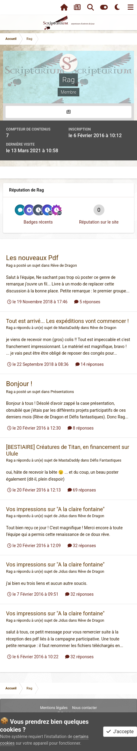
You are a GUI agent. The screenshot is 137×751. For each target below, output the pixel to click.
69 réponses (82, 490)
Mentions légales (54, 708)
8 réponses (81, 428)
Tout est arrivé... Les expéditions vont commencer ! (67, 321)
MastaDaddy (69, 327)
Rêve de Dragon (63, 265)
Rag (9, 265)
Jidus (63, 516)
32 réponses (82, 545)
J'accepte (120, 731)
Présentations (62, 391)
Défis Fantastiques (105, 460)
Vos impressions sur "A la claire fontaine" (55, 509)
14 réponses (89, 364)
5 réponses (87, 301)
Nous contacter (84, 708)
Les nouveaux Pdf (32, 258)
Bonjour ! (19, 384)
